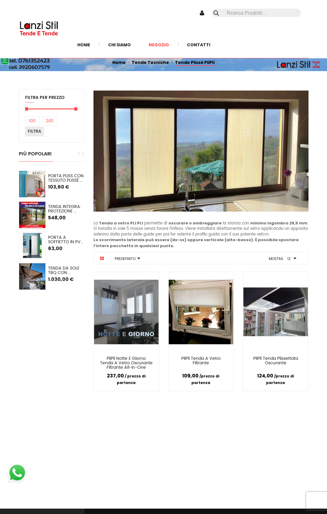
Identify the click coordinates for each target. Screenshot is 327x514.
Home (119, 62)
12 (289, 259)
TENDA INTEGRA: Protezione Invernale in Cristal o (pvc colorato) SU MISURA (65, 209)
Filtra (34, 131)
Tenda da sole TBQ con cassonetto (64, 270)
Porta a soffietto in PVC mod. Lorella (66, 239)
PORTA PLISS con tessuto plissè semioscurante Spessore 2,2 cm (66, 178)
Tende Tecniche (150, 62)
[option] (52, 230)
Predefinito (125, 259)
